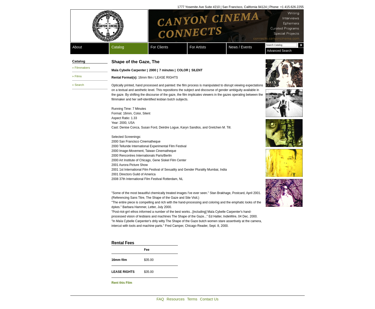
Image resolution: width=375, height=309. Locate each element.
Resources (176, 299)
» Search (78, 84)
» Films (77, 76)
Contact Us (209, 299)
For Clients (159, 47)
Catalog (117, 47)
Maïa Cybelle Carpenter (128, 70)
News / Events (240, 47)
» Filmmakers (81, 67)
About (77, 47)
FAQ (160, 299)
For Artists (198, 47)
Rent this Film (121, 283)
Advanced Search (279, 51)
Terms (192, 299)
